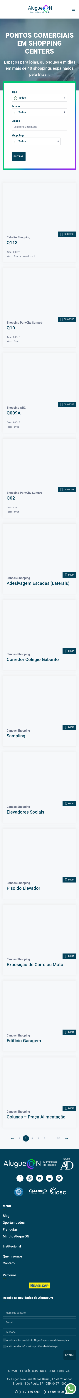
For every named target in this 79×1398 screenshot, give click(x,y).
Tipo (14, 91)
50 (58, 1131)
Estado (16, 106)
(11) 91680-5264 (27, 1392)
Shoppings (18, 135)
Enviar (69, 1355)
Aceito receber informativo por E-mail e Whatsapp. (30, 1346)
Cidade (16, 120)
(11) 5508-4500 (54, 1392)
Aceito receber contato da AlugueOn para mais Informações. (36, 1340)
